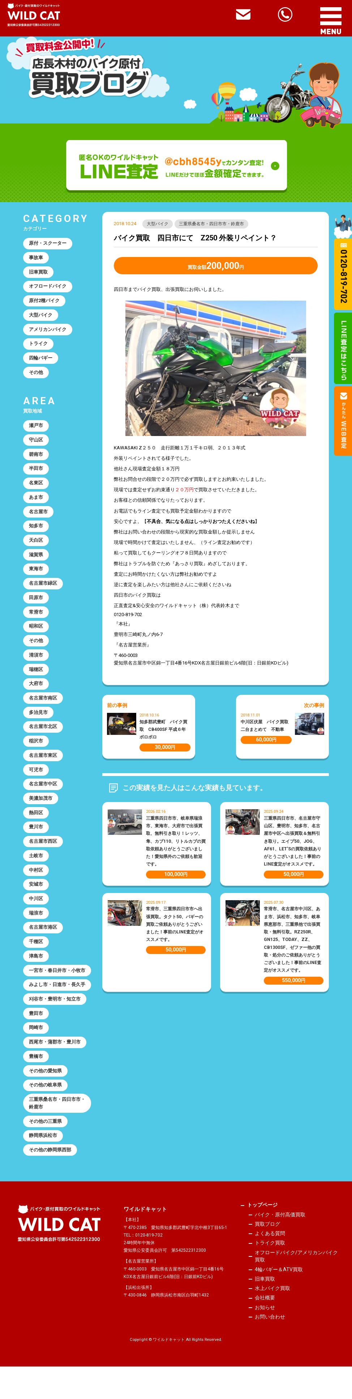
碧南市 (36, 458)
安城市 (36, 895)
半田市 (36, 472)
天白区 (36, 545)
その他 (36, 375)
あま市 (36, 501)
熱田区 (36, 822)
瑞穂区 (36, 676)
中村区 (36, 881)
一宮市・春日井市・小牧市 (55, 987)
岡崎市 (36, 1057)
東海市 (36, 574)
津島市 (36, 969)
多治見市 (38, 720)
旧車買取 (38, 272)
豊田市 (36, 1042)
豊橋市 (36, 1086)
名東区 (36, 487)
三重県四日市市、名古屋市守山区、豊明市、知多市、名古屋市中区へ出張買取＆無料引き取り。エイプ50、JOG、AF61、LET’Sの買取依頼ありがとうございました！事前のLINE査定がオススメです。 (292, 841)
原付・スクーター (47, 243)
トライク (38, 346)
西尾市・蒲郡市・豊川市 (55, 1072)
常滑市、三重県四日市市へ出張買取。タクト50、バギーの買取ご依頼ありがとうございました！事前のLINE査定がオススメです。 (174, 924)
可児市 (36, 779)
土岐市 (36, 866)
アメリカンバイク (47, 331)
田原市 (36, 603)
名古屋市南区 (43, 706)
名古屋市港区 (43, 939)
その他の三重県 (45, 1152)
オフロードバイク (47, 287)
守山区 (36, 443)
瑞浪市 (36, 925)
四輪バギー (40, 360)
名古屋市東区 (43, 764)
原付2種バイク (44, 302)
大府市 (36, 691)
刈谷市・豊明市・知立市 (55, 1027)
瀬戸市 (36, 428)
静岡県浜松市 (43, 1167)
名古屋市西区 (43, 852)
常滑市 (36, 618)
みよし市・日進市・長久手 (55, 1009)
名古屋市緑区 (43, 589)
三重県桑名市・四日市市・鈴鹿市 (211, 223)
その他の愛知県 (45, 1101)
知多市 (36, 530)
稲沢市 (36, 750)
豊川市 (36, 837)
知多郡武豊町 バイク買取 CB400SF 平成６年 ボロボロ (164, 729)
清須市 (36, 662)
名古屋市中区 (43, 793)
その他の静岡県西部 (50, 1181)
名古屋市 (38, 516)
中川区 (36, 910)
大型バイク (157, 223)
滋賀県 (36, 560)
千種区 (36, 954)
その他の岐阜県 (45, 1115)
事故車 (36, 258)
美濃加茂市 (40, 808)
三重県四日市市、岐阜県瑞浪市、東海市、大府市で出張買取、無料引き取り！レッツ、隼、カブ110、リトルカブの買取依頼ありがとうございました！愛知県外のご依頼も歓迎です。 (176, 841)
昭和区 (36, 633)
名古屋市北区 (43, 735)
